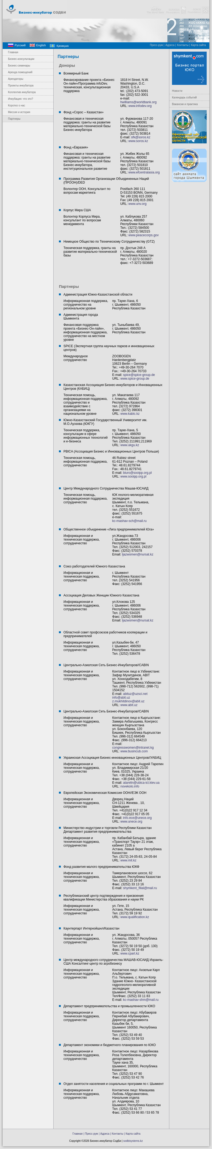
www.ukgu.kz (129, 445)
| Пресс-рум (90, 1133)
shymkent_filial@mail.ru (140, 888)
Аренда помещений (20, 72)
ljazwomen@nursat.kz (137, 554)
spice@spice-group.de (139, 375)
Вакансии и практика (185, 104)
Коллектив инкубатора (22, 92)
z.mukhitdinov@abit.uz (128, 701)
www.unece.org (131, 821)
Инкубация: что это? (20, 98)
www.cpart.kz (129, 953)
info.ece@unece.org (137, 818)
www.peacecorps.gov (144, 235)
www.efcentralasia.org (144, 172)
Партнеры (14, 118)
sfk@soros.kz (140, 137)
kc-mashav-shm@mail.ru (140, 1000)
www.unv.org (138, 204)
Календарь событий (184, 97)
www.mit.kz (128, 860)
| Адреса (104, 1133)
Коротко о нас (16, 105)
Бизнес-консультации (21, 58)
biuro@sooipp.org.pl (137, 473)
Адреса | (170, 45)
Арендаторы (15, 78)
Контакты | (183, 45)
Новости (177, 90)
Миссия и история (19, 112)
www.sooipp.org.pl (133, 476)
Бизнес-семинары (19, 65)
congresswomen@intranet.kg (133, 747)
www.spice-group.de (134, 378)
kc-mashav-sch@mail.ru (129, 521)
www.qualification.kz (134, 917)
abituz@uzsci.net (135, 694)
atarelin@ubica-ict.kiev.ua (141, 783)
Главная (13, 52)
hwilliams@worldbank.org (138, 102)
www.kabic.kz (129, 414)
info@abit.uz (121, 697)
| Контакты (116, 1133)
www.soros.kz (138, 141)
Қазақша (63, 45)
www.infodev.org (139, 106)
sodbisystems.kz (133, 1140)
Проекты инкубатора (21, 85)
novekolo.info (129, 786)
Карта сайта (198, 45)
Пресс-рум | (157, 45)
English (41, 45)
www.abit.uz (128, 705)
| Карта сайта (132, 1133)
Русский (20, 45)
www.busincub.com (134, 751)
